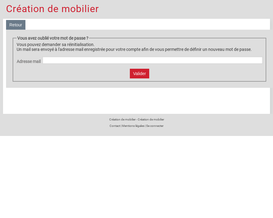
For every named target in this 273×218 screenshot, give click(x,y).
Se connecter (154, 125)
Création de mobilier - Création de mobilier (136, 119)
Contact (115, 125)
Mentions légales (133, 125)
